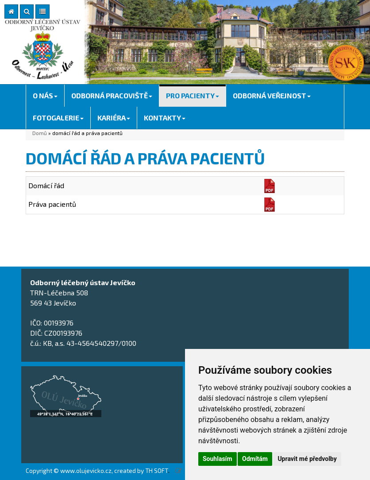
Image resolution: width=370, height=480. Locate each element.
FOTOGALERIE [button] (58, 117)
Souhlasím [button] (217, 458)
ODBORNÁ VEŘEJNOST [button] (272, 95)
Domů (39, 133)
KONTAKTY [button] (164, 117)
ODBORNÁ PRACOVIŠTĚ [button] (111, 95)
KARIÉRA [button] (113, 117)
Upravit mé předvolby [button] (307, 458)
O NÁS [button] (45, 95)
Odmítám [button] (255, 458)
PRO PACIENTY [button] (192, 95)
